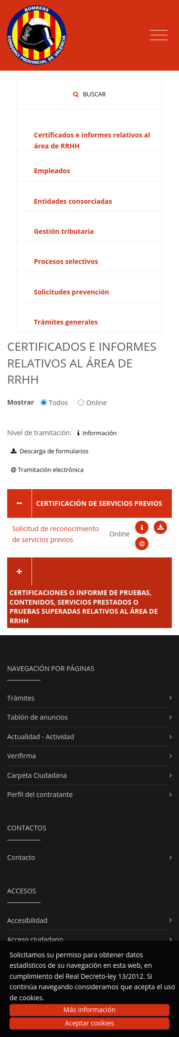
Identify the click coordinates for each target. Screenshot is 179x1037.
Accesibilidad (27, 920)
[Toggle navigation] (158, 35)
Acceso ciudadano (35, 939)
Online (92, 402)
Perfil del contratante (40, 794)
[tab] (89, 503)
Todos (54, 402)
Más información (89, 1009)
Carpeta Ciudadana (37, 775)
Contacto (21, 857)
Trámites (20, 697)
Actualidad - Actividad (40, 736)
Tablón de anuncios (37, 717)
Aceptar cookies (89, 1022)
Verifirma (21, 755)
